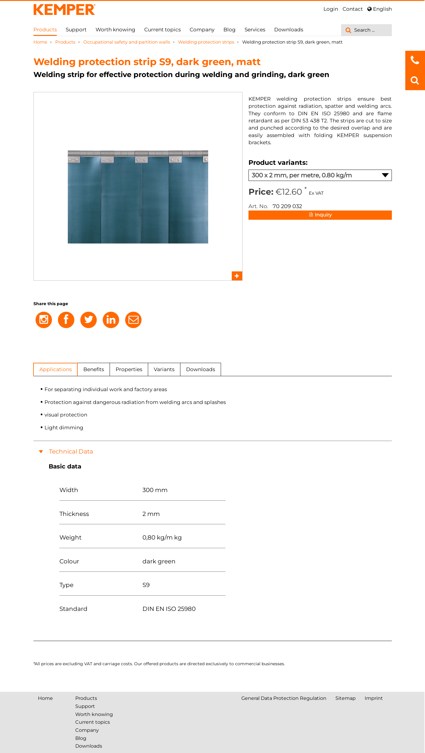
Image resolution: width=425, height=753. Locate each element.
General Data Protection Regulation (283, 698)
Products (45, 30)
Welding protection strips (206, 42)
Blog (229, 30)
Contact (353, 9)
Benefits (93, 369)
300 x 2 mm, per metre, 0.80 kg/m (320, 175)
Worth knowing (115, 30)
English (379, 9)
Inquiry (320, 215)
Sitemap (345, 698)
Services (255, 30)
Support (76, 30)
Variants (164, 369)
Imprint (374, 698)
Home (40, 42)
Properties (129, 369)
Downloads (288, 30)
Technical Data (71, 451)
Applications (55, 369)
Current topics (162, 30)
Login (330, 9)
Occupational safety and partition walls (127, 42)
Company (202, 30)
